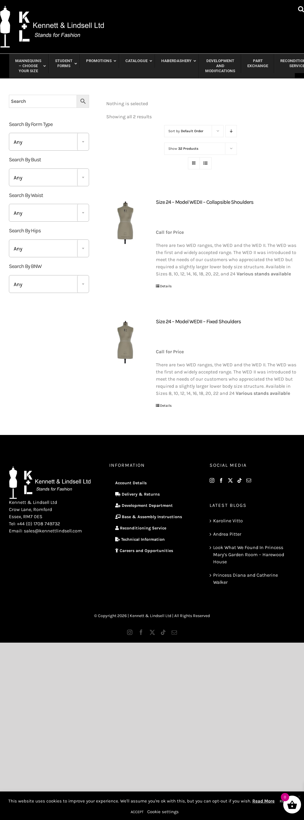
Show (183, 148)
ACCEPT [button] (137, 812)
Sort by (185, 131)
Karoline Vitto (228, 520)
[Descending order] (231, 131)
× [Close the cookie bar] (299, 796)
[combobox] (49, 142)
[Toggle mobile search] (301, 9)
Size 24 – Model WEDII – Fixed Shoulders (198, 321)
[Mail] (248, 480)
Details (166, 286)
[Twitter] (230, 480)
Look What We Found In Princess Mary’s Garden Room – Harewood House (248, 554)
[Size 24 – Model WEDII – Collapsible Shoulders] (125, 221)
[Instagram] (212, 480)
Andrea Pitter (227, 534)
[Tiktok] (239, 480)
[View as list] (205, 163)
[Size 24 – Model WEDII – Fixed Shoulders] (125, 340)
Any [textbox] (18, 142)
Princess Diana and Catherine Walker (245, 578)
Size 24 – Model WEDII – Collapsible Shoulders (204, 202)
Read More (263, 801)
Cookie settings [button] (163, 811)
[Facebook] (221, 480)
